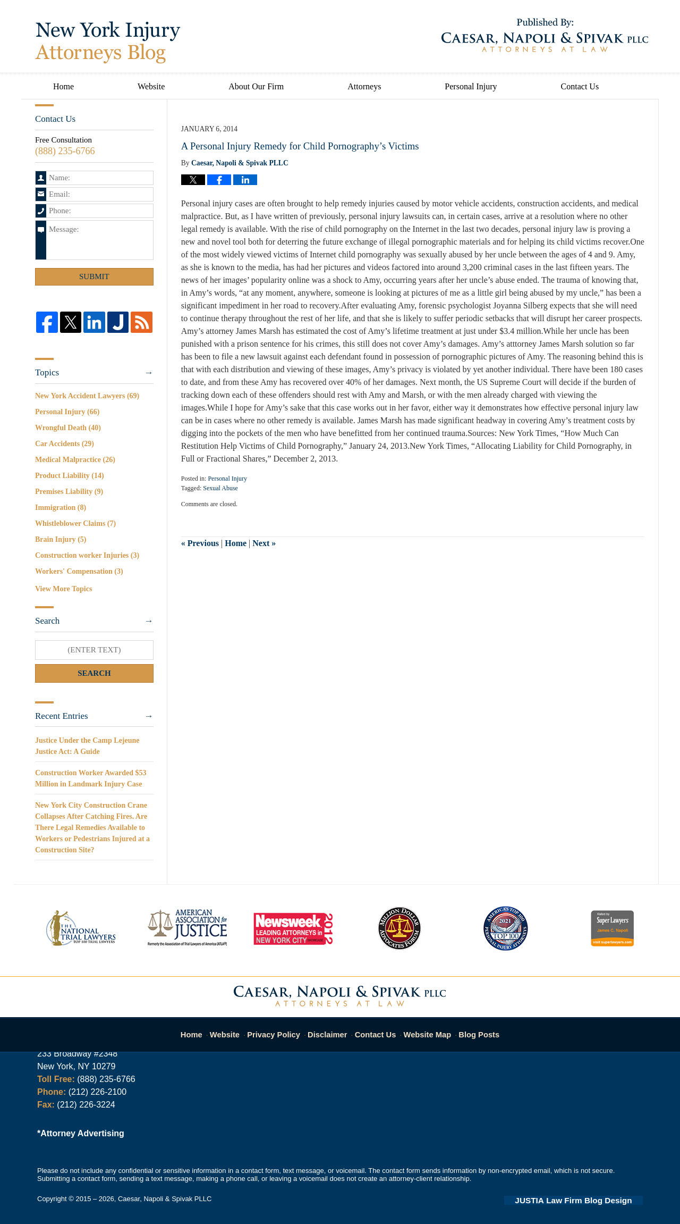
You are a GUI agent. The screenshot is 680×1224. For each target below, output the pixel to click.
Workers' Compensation (79, 571)
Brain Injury (60, 539)
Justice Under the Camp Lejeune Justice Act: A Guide (87, 746)
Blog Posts (473, 1029)
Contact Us (580, 86)
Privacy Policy (281, 1029)
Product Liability (69, 476)
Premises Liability (69, 492)
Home (63, 86)
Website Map (425, 1029)
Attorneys (364, 86)
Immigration (60, 508)
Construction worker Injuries (87, 555)
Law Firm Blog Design (592, 1199)
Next (264, 543)
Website (151, 86)
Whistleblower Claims (75, 523)
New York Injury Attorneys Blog (108, 42)
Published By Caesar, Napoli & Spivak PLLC (544, 35)
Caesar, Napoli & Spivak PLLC (164, 1199)
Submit (94, 276)
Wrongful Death (68, 428)
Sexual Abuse (220, 488)
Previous (200, 543)
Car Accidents (64, 444)
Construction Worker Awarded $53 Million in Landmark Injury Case (91, 778)
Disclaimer (330, 1029)
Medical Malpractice (75, 460)
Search (94, 673)
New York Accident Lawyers (87, 396)
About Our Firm (256, 86)
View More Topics (63, 589)
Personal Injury (471, 86)
